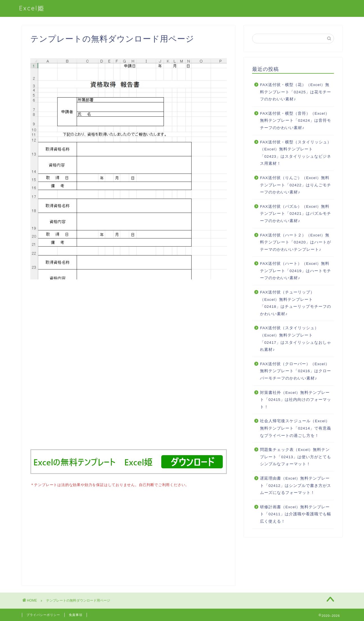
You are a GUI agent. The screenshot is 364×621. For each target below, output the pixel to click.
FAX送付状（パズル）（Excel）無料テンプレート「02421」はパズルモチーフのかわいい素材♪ (295, 213)
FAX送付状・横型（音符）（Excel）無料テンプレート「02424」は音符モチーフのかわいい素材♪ (295, 120)
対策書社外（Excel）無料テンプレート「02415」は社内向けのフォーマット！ (295, 399)
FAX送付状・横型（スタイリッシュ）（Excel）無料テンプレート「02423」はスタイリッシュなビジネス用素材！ (295, 153)
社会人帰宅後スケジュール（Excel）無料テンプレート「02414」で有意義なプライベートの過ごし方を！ (295, 428)
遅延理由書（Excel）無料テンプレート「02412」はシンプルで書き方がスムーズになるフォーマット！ (295, 485)
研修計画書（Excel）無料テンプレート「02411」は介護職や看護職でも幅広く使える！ (295, 514)
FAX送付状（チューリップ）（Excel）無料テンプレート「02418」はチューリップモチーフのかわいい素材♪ (295, 303)
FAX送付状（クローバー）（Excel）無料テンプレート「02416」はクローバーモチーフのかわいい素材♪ (295, 371)
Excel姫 (32, 8)
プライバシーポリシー (43, 614)
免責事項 (75, 614)
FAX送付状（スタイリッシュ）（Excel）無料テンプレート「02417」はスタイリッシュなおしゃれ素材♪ (295, 339)
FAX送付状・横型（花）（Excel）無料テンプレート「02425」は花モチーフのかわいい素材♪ (295, 92)
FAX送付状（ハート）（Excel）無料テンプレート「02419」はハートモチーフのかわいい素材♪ (295, 270)
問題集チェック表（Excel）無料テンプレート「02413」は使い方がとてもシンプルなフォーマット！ (295, 457)
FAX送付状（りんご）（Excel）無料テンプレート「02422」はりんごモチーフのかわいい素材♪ (295, 185)
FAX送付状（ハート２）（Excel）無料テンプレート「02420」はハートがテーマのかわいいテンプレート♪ (295, 242)
